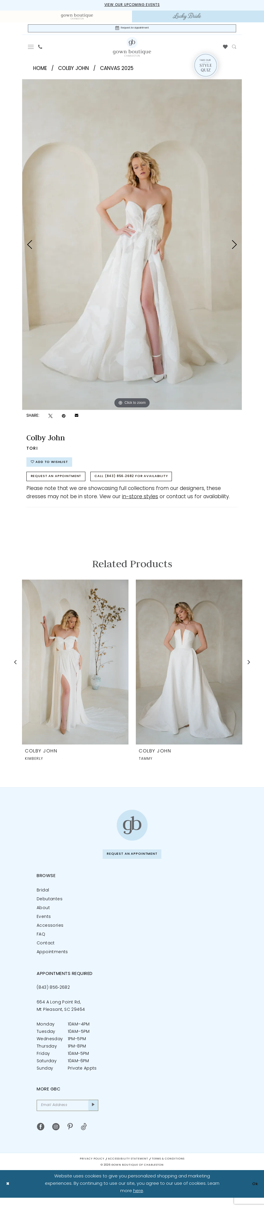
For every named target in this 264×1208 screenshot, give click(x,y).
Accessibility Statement (128, 1169)
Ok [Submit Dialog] (254, 1194)
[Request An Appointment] (132, 29)
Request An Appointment (60, 482)
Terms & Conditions (168, 1169)
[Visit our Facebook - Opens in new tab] (41, 1137)
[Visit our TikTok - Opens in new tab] (83, 1137)
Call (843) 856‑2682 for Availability (148, 482)
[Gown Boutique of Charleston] (132, 832)
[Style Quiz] (205, 67)
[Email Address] (67, 1114)
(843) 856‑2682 (53, 996)
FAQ (41, 943)
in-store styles (140, 503)
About (43, 916)
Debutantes (49, 907)
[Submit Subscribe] (92, 1114)
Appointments (52, 960)
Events (44, 925)
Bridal (43, 898)
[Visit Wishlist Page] (225, 48)
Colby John (73, 70)
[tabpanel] (132, 246)
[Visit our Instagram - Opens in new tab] (56, 1137)
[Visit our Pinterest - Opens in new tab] (70, 1137)
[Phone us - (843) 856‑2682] (40, 49)
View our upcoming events (132, 5)
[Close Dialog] (9, 1194)
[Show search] (234, 49)
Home (40, 70)
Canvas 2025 (116, 70)
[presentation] (75, 668)
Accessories (50, 934)
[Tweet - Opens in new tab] (50, 417)
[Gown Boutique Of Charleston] (132, 48)
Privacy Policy (92, 1169)
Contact (46, 951)
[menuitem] (77, 17)
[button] (31, 49)
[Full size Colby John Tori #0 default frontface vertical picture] (132, 246)
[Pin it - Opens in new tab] (64, 417)
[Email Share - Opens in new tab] (77, 418)
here (138, 1201)
